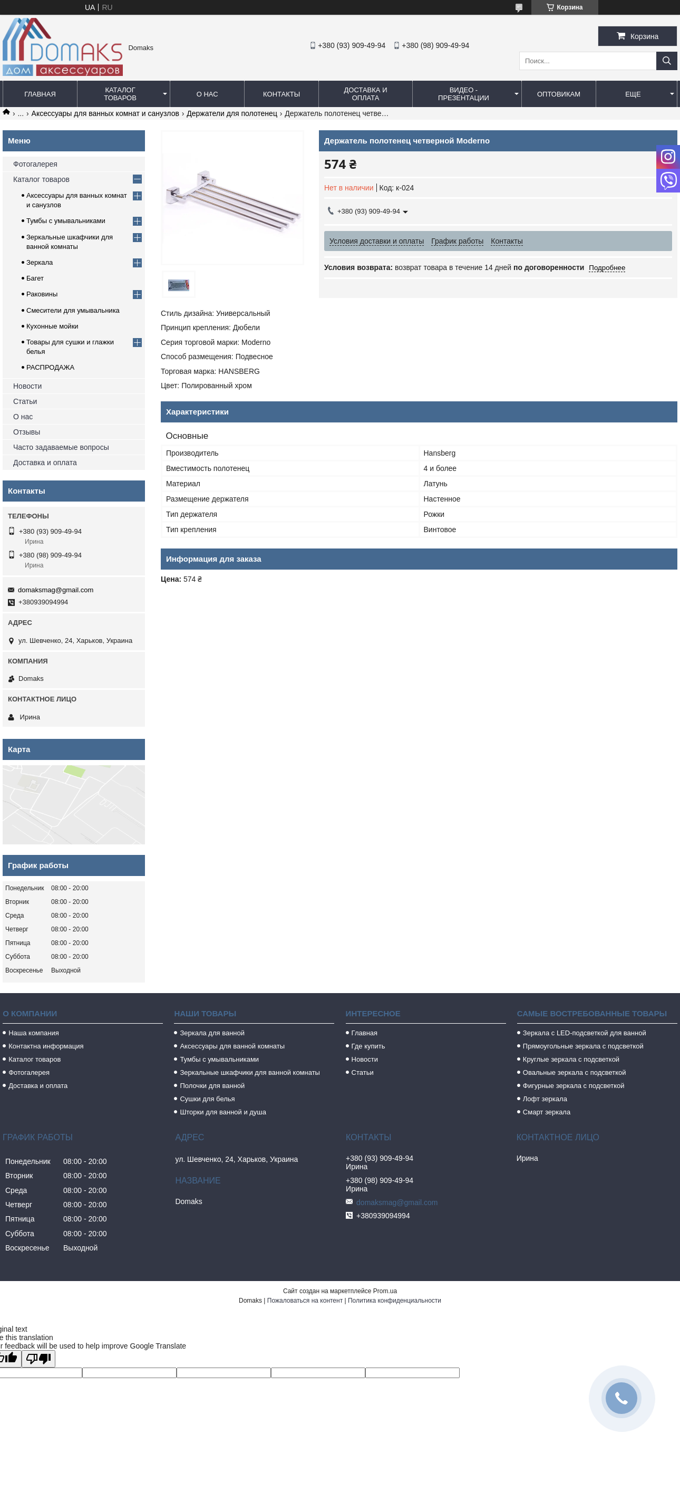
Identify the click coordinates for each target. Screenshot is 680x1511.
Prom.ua (385, 1291)
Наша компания (33, 1033)
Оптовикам (558, 94)
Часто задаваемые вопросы (61, 447)
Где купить (368, 1046)
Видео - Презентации (463, 94)
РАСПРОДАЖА (50, 367)
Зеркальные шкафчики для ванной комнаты (250, 1072)
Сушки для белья (207, 1099)
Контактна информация (45, 1046)
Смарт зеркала (546, 1112)
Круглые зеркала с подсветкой (571, 1059)
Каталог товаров (120, 94)
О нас (207, 94)
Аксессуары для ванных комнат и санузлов (105, 113)
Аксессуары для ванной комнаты (232, 1046)
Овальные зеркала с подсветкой (574, 1072)
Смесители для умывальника (73, 310)
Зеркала (39, 262)
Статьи (25, 401)
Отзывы (26, 432)
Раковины (41, 294)
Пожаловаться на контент (305, 1300)
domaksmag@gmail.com (55, 590)
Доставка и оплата (365, 94)
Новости (27, 386)
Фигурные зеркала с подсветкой (574, 1086)
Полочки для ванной (212, 1086)
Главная (40, 94)
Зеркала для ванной (212, 1033)
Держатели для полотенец (232, 113)
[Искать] (666, 61)
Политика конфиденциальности (394, 1300)
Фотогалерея (35, 164)
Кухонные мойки (52, 326)
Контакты (281, 94)
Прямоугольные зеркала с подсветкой (583, 1046)
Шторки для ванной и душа (223, 1112)
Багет (35, 278)
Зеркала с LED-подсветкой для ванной (584, 1033)
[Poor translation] (38, 1359)
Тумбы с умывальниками (65, 221)
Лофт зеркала (545, 1099)
